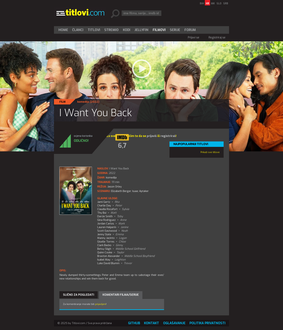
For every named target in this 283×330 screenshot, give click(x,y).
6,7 (122, 145)
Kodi (126, 30)
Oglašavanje (174, 323)
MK (213, 3)
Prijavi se (193, 37)
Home (63, 30)
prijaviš (152, 136)
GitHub (134, 323)
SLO (219, 3)
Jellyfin (141, 30)
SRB (225, 3)
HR (207, 3)
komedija (83, 102)
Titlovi (94, 30)
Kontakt (151, 323)
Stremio (111, 30)
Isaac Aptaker (140, 191)
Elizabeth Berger (121, 191)
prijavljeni (100, 304)
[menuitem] (64, 30)
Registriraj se (217, 37)
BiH (202, 3)
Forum (190, 30)
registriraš (168, 136)
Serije (175, 30)
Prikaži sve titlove (210, 152)
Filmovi (159, 30)
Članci (77, 30)
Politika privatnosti (207, 323)
